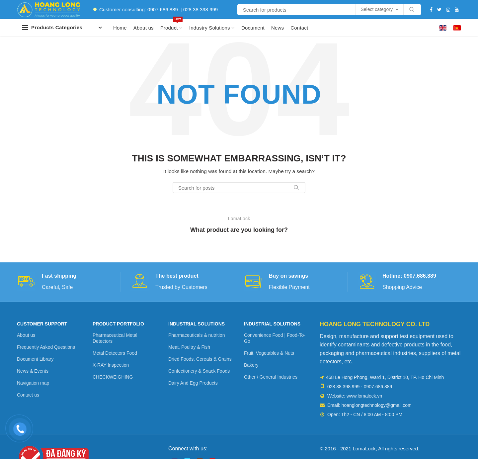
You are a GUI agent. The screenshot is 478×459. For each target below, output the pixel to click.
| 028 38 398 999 (199, 9)
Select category (377, 9)
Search (412, 9)
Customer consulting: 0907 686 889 (138, 9)
